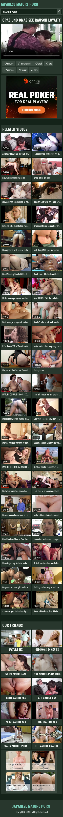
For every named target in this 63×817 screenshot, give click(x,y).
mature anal (26, 63)
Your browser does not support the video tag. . (31, 41)
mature (10, 63)
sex (50, 63)
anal (40, 63)
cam (36, 70)
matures (10, 70)
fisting (24, 70)
